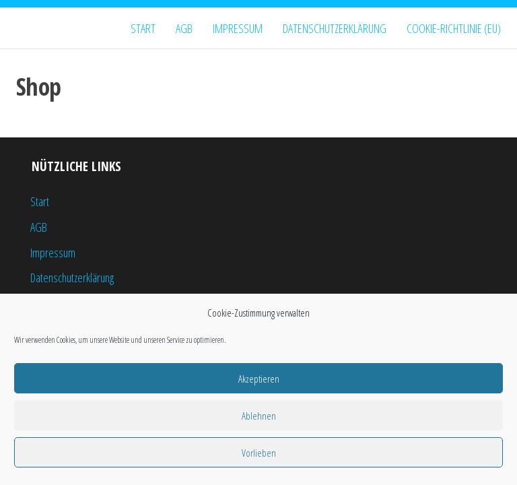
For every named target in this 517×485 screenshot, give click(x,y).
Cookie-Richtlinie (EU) (454, 28)
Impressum (238, 28)
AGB (184, 28)
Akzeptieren (258, 378)
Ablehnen (259, 415)
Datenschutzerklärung (334, 28)
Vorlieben (259, 452)
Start (143, 28)
